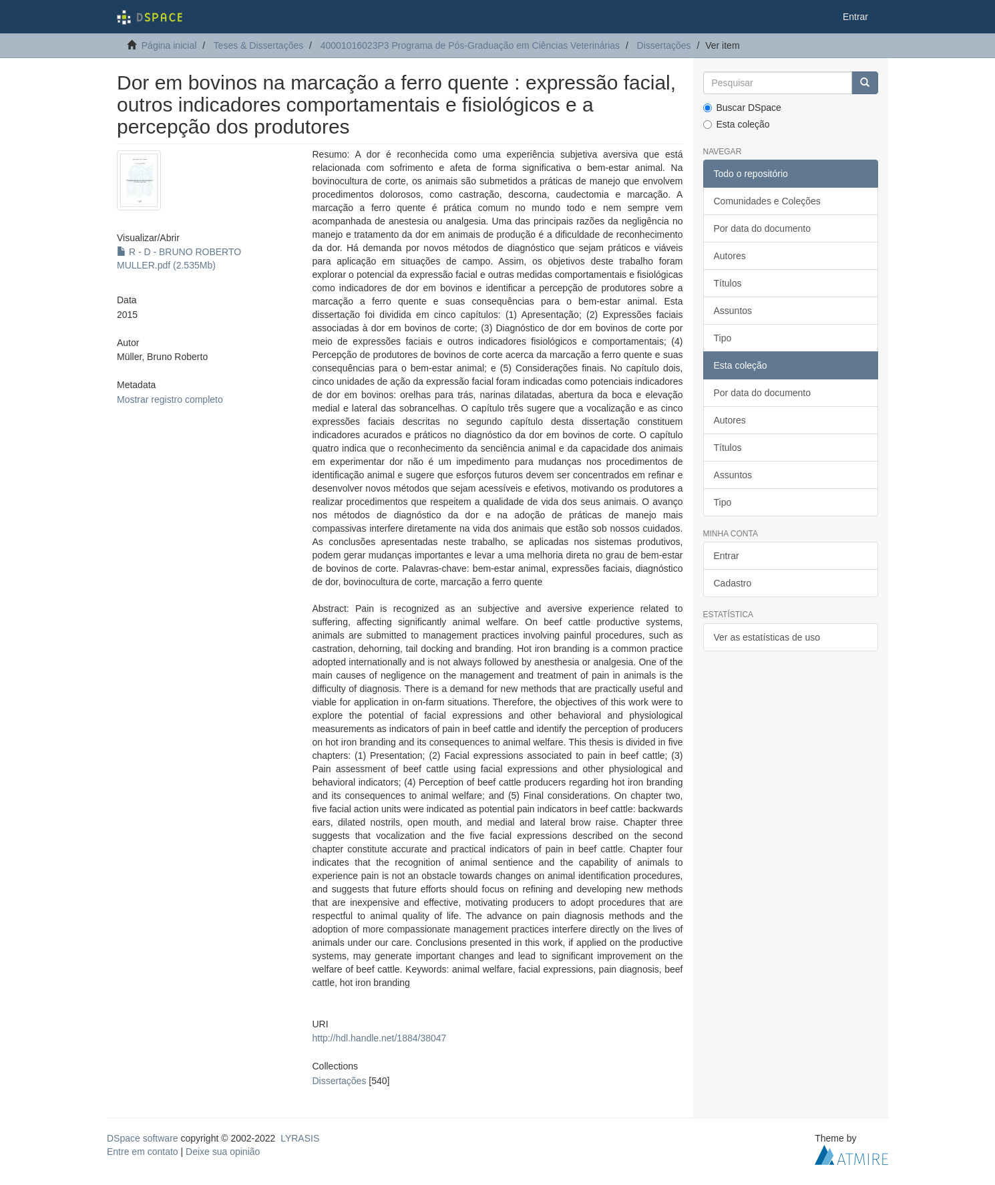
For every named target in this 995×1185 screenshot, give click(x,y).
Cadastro (733, 583)
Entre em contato (142, 1151)
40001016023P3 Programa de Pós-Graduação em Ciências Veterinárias (470, 45)
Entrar (726, 555)
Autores (730, 255)
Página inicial (169, 45)
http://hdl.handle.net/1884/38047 (379, 1038)
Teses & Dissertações (259, 45)
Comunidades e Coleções (767, 201)
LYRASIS (299, 1138)
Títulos (728, 283)
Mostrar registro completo (170, 399)
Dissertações (664, 45)
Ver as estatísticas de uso (767, 637)
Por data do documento (762, 228)
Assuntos (733, 310)
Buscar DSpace (742, 107)
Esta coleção (736, 124)
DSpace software (142, 1138)
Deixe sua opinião (223, 1151)
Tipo (723, 338)
